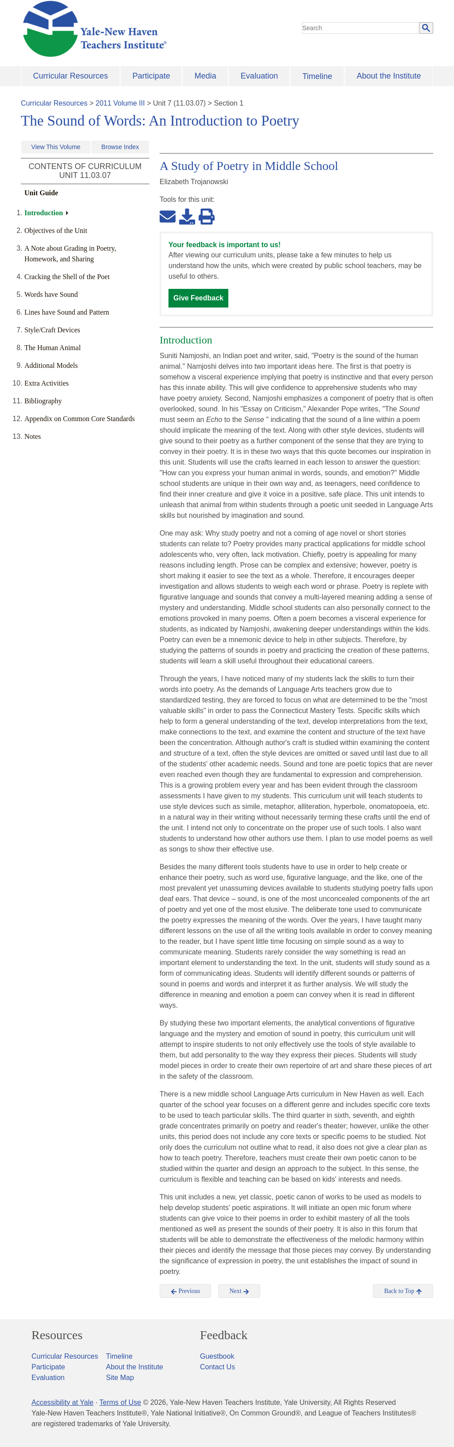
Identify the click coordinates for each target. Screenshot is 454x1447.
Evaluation (259, 75)
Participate (151, 75)
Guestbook (217, 1356)
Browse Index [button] (120, 146)
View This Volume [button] (56, 146)
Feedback (223, 1335)
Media (205, 75)
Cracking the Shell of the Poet (67, 276)
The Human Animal (52, 347)
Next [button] (239, 1291)
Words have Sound (51, 294)
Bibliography (43, 401)
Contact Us (217, 1367)
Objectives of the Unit (55, 230)
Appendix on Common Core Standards (79, 418)
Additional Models (51, 365)
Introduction (43, 213)
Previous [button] (185, 1291)
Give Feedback (198, 298)
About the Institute (388, 75)
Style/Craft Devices (52, 330)
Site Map (120, 1377)
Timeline (317, 76)
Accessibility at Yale (62, 1402)
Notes (32, 436)
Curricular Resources (70, 75)
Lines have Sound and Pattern (66, 312)
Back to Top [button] (403, 1291)
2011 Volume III (120, 103)
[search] (360, 28)
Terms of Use (120, 1402)
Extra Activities (46, 383)
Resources (56, 1335)
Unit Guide (41, 193)
